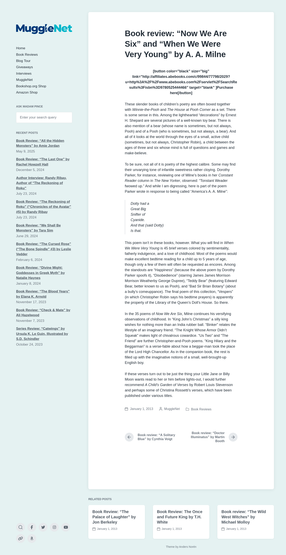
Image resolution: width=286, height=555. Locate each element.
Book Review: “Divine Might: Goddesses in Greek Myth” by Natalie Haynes (40, 273)
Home (20, 48)
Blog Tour (23, 61)
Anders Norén (187, 546)
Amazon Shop (27, 92)
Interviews (24, 73)
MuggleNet (24, 80)
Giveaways (24, 67)
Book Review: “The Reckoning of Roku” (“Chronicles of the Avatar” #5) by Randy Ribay (43, 207)
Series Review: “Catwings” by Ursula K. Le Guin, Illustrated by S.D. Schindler (42, 334)
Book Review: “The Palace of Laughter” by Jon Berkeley (114, 530)
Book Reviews (27, 55)
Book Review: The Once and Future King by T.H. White (179, 530)
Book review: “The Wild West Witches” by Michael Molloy (243, 530)
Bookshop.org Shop (31, 86)
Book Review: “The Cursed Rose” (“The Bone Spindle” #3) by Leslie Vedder (43, 249)
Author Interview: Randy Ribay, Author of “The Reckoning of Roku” (41, 183)
